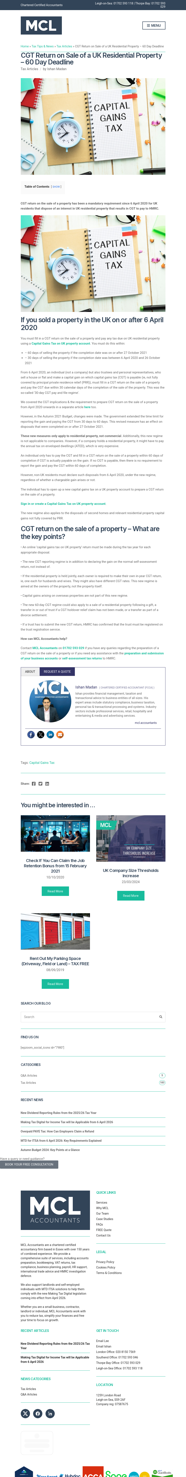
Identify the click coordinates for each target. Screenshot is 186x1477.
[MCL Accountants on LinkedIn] (50, 1413)
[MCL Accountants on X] (25, 1413)
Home (25, 46)
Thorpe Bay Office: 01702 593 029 (118, 1363)
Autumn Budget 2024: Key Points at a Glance (50, 1150)
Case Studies (104, 1219)
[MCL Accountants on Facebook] (37, 1413)
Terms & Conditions (109, 1273)
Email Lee (102, 1341)
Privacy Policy (105, 1262)
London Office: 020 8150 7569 (115, 1352)
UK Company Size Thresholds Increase (131, 873)
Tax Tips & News (43, 46)
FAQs (99, 1224)
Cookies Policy (105, 1267)
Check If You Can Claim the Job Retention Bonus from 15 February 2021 (55, 866)
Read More (55, 891)
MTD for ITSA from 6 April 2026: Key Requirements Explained (61, 1140)
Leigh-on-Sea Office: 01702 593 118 (119, 1368)
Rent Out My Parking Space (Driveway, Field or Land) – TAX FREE (55, 961)
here (87, 407)
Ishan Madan (56, 69)
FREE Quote (104, 1230)
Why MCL (102, 1208)
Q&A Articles (29, 1075)
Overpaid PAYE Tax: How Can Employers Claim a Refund (57, 1131)
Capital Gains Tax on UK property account (60, 343)
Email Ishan (103, 1346)
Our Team (102, 1213)
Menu (154, 25)
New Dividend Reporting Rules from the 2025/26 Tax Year (58, 1113)
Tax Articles (64, 46)
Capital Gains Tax (42, 763)
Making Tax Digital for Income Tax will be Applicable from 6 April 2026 (67, 1122)
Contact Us (103, 1235)
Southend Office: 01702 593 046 (117, 1357)
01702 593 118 (123, 3)
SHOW (56, 186)
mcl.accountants (146, 722)
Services (101, 1202)
